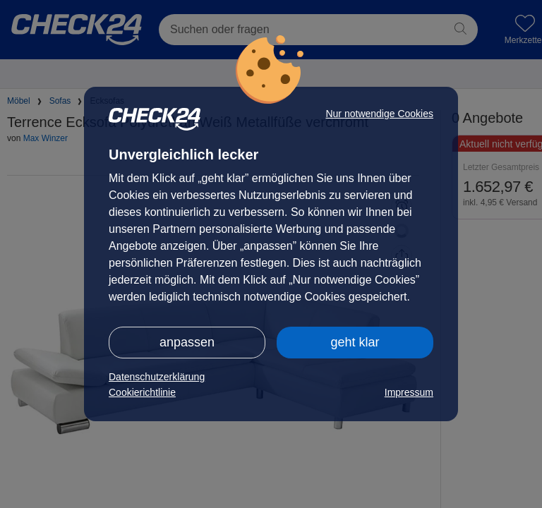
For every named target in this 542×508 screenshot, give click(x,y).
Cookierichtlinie (142, 392)
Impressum (409, 392)
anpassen (187, 342)
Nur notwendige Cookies (379, 113)
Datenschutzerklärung (157, 376)
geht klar (354, 342)
